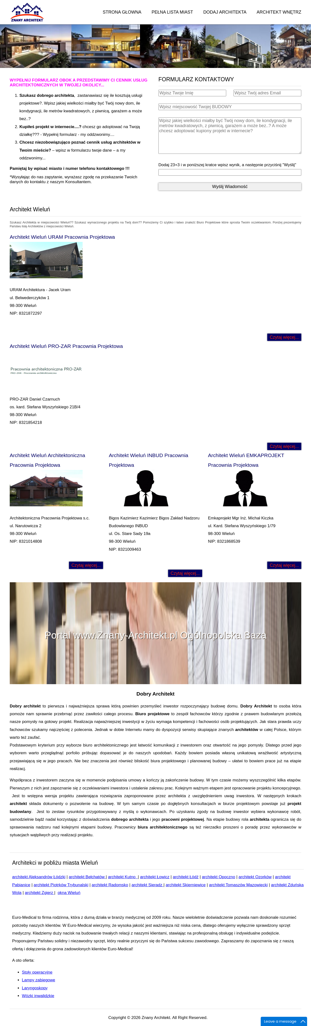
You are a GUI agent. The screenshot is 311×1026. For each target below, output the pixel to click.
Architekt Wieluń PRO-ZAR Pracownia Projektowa (66, 346)
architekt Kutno (123, 877)
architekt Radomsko (110, 885)
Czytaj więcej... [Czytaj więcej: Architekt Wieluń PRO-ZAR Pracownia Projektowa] (284, 446)
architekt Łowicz (154, 877)
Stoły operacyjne (37, 972)
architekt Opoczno (218, 877)
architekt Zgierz (39, 892)
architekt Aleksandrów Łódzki (38, 877)
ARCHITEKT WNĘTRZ (279, 12)
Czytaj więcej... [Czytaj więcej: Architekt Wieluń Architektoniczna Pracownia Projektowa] (86, 565)
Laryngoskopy (35, 988)
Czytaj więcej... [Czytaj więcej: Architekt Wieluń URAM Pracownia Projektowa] (284, 337)
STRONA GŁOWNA (122, 12)
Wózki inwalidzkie (38, 995)
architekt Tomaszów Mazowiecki (238, 885)
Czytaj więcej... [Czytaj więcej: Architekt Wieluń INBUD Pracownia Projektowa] (185, 573)
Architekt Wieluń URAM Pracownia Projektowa (62, 237)
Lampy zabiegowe (38, 980)
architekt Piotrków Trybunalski (61, 885)
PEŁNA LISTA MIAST (172, 12)
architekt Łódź (186, 877)
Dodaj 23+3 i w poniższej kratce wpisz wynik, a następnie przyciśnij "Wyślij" (227, 165)
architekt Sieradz (147, 885)
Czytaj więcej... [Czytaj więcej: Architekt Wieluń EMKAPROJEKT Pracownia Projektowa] (284, 565)
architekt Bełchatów (87, 877)
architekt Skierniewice (186, 885)
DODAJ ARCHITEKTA (225, 12)
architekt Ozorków (255, 877)
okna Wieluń (69, 892)
